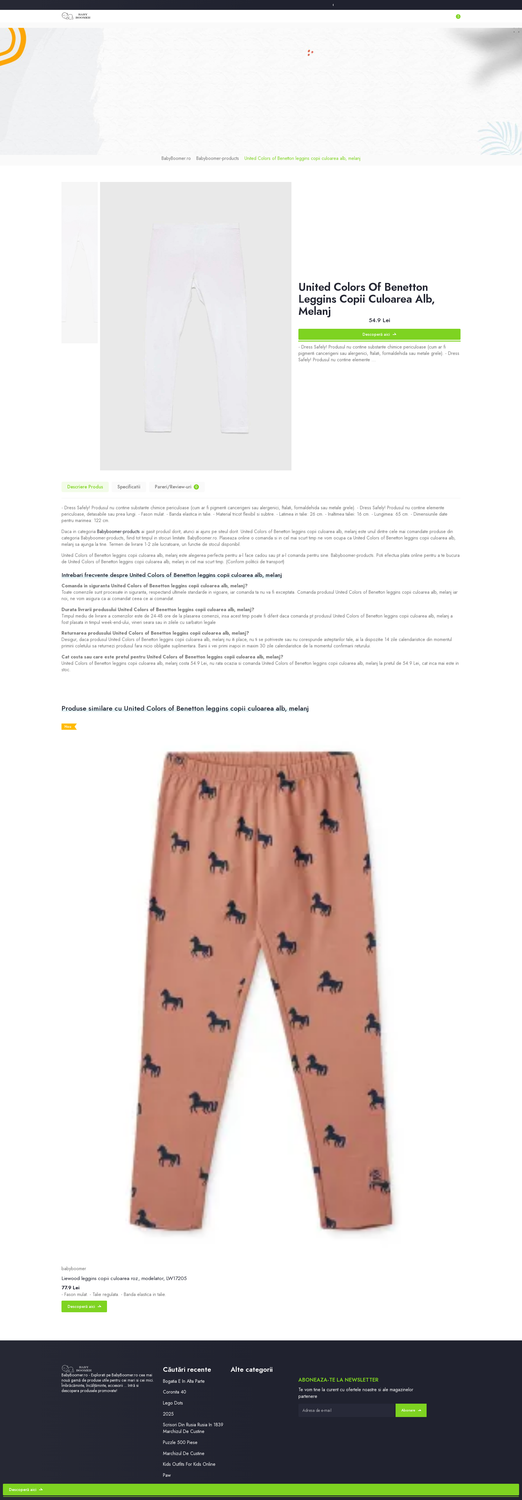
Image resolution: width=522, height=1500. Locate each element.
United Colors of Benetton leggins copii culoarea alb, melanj (302, 158)
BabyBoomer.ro (176, 158)
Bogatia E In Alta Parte (184, 1381)
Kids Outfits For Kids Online (189, 1464)
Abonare (411, 1410)
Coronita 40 (174, 1392)
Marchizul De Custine (183, 1453)
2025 (168, 1414)
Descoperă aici (379, 334)
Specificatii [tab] (128, 486)
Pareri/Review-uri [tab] (177, 486)
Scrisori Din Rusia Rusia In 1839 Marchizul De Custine (193, 1428)
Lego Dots (173, 1403)
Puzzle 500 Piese (180, 1442)
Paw (167, 1475)
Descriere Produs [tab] (85, 486)
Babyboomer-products (217, 158)
